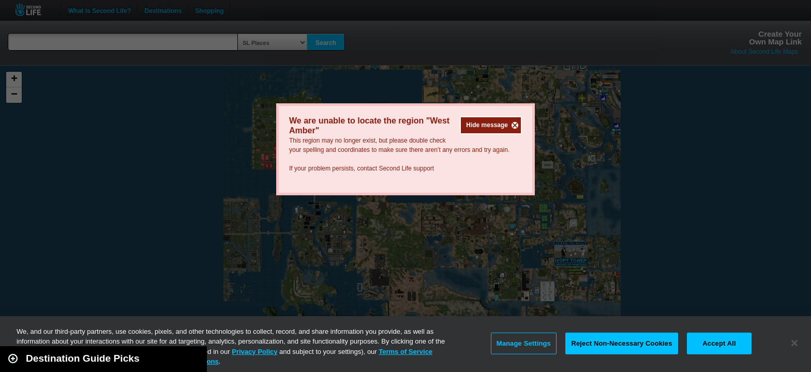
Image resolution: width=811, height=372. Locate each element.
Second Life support (406, 168)
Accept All (718, 343)
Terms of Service (405, 351)
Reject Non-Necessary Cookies (621, 343)
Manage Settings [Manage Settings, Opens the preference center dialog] (524, 343)
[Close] (794, 343)
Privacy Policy (254, 351)
